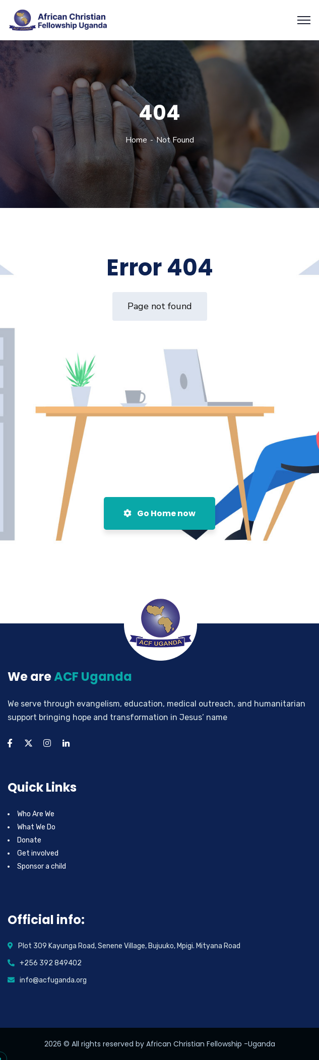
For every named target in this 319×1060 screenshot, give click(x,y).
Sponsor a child (41, 866)
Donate (29, 840)
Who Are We (35, 814)
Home (136, 140)
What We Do (36, 827)
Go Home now (159, 513)
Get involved (37, 853)
